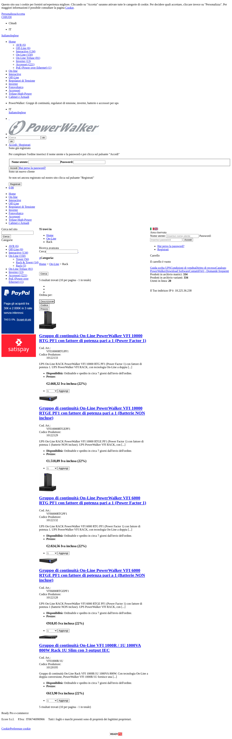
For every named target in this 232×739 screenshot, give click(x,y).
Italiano (5, 35)
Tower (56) (22, 259)
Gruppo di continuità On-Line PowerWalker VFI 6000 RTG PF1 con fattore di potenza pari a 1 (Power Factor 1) (92, 500)
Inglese (14, 35)
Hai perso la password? (32, 167)
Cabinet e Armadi (19, 96)
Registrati (163, 249)
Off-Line (14, 77)
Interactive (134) (25, 51)
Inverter (13, 83)
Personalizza (8, 13)
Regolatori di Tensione (22, 80)
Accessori (14, 90)
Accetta (20, 13)
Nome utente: (158, 235)
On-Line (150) (24, 54)
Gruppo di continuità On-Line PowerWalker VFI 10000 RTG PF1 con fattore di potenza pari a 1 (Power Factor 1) (92, 338)
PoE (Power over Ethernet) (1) (33, 67)
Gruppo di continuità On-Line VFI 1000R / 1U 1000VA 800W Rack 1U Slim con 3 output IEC (90, 647)
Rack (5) (21, 265)
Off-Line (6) (23, 48)
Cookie (69, 7)
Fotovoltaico (16, 87)
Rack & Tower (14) (27, 262)
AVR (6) (21, 44)
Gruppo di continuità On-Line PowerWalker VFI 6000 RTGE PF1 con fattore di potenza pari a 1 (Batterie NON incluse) (92, 575)
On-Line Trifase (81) (28, 57)
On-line (13, 70)
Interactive (15, 74)
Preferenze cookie (20, 728)
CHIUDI (6, 17)
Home (12, 41)
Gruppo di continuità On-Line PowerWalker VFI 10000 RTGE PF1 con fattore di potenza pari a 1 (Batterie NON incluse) (92, 413)
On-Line (54, 264)
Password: (205, 235)
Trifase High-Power (20, 93)
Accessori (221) (25, 64)
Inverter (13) (23, 61)
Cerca (42, 251)
